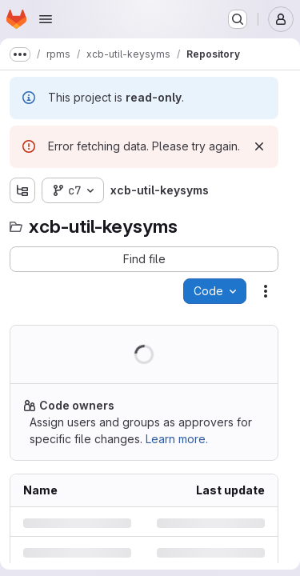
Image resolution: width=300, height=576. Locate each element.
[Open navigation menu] (45, 19)
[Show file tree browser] (22, 190)
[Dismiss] (259, 146)
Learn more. (177, 439)
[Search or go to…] (237, 19)
